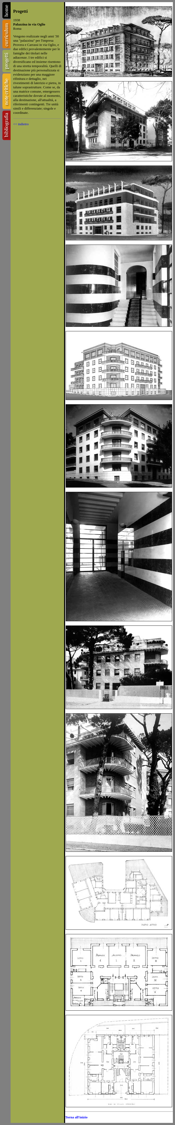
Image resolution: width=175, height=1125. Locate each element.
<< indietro (21, 124)
